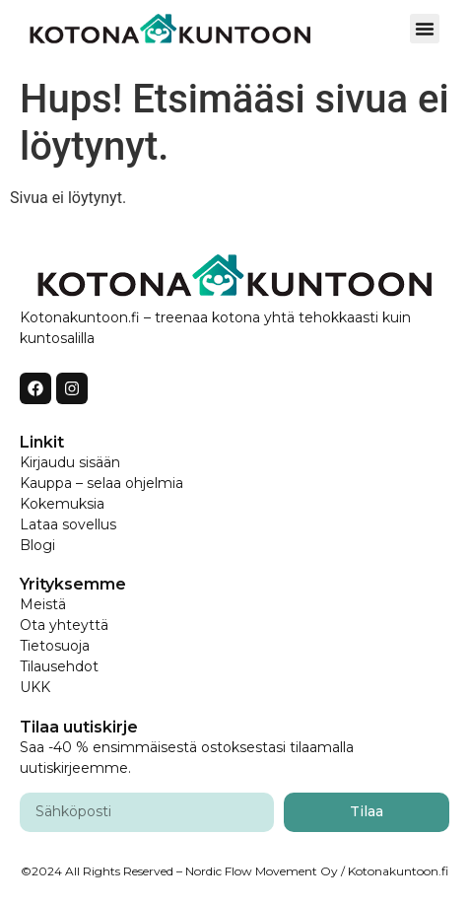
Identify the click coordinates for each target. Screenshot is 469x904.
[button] (424, 28)
